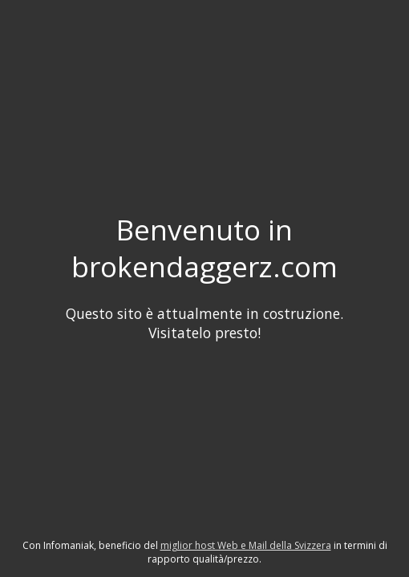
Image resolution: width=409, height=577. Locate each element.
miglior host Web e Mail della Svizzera (245, 545)
